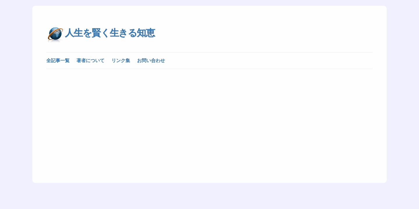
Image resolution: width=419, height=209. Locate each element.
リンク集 (120, 60)
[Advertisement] (209, 116)
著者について (90, 60)
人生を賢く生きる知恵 (110, 33)
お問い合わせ (151, 60)
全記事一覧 (58, 60)
